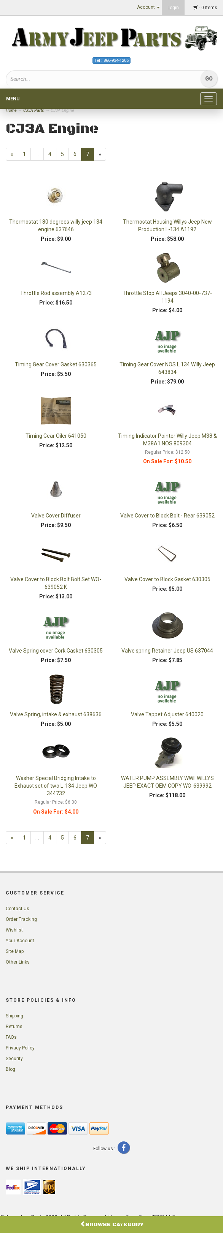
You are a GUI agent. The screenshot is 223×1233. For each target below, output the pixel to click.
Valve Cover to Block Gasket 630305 (167, 579)
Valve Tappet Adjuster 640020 (167, 714)
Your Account (20, 940)
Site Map (15, 951)
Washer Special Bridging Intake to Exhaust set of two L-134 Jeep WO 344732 (55, 785)
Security (14, 1058)
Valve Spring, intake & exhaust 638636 (56, 714)
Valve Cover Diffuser (56, 516)
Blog (10, 1069)
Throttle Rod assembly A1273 (56, 293)
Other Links (18, 962)
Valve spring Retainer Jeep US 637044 (167, 651)
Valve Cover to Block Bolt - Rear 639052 (167, 516)
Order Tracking (21, 919)
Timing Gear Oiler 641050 (55, 436)
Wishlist (14, 930)
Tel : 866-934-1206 (111, 60)
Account (148, 7)
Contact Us (17, 908)
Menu (12, 99)
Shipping (14, 1016)
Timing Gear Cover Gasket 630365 (56, 364)
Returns (14, 1026)
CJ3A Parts (33, 110)
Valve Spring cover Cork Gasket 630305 (56, 651)
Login (173, 7)
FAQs (11, 1037)
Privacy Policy (20, 1048)
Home (12, 110)
